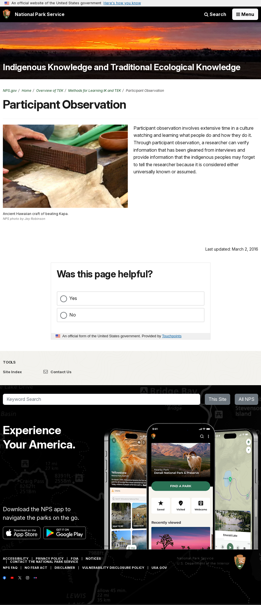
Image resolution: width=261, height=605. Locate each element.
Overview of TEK (49, 90)
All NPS (246, 399)
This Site (217, 399)
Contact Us (57, 372)
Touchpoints (171, 336)
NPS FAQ (10, 568)
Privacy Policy (50, 559)
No (72, 315)
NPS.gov (10, 90)
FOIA (74, 559)
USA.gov (159, 568)
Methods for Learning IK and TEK (94, 90)
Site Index (12, 372)
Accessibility (16, 559)
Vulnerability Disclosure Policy (113, 568)
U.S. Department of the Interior (203, 563)
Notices (93, 559)
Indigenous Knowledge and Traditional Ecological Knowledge (121, 67)
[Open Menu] (245, 14)
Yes (73, 298)
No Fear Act (36, 568)
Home (26, 90)
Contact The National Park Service (44, 562)
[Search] (101, 399)
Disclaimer (64, 568)
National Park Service (195, 558)
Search (215, 14)
